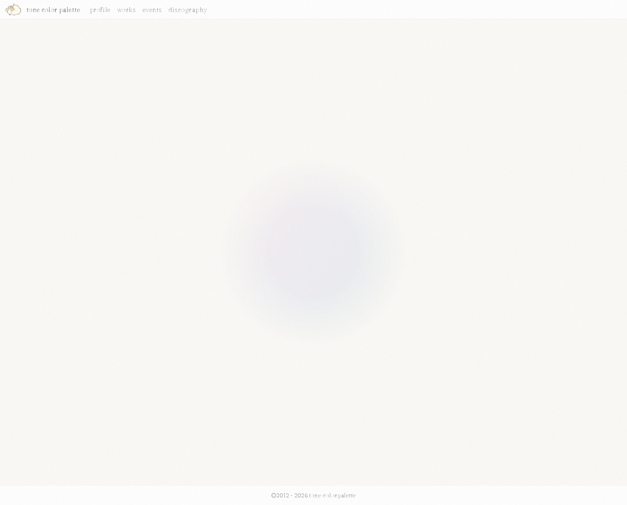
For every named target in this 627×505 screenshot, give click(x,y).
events (152, 10)
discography (188, 10)
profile (100, 10)
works (126, 10)
